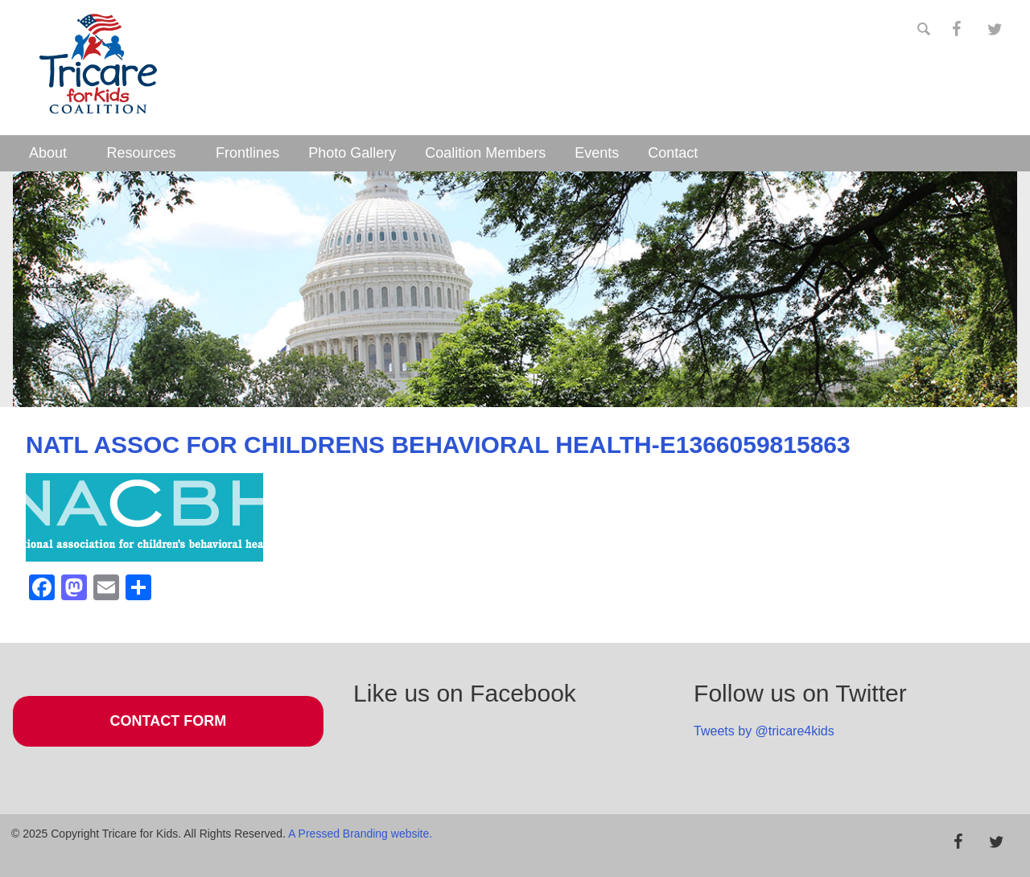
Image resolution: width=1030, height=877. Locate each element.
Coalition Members (485, 153)
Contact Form (168, 721)
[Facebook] (956, 30)
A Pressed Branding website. (360, 833)
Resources (141, 153)
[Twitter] (994, 30)
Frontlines (247, 153)
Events (597, 153)
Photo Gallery (352, 153)
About (48, 153)
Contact (673, 153)
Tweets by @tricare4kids (764, 731)
